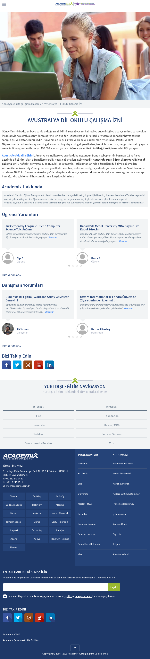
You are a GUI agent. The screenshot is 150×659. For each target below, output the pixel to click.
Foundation (111, 416)
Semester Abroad (87, 534)
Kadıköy (60, 496)
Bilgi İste (116, 534)
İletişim (116, 544)
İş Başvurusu (119, 514)
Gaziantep (37, 530)
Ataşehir (60, 504)
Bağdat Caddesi (14, 504)
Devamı (53, 237)
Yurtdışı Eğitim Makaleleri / (29, 104)
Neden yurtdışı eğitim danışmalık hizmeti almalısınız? (114, 202)
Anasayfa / (8, 104)
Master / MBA (112, 425)
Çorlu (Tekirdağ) (60, 521)
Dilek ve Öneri (119, 524)
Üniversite (38, 425)
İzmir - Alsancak (60, 513)
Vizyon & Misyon (120, 483)
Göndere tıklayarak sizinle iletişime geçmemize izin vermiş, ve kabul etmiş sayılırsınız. (61, 596)
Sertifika (38, 434)
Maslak (14, 513)
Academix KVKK (11, 634)
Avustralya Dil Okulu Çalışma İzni (64, 104)
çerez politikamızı (83, 596)
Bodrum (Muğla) (60, 538)
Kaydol (114, 587)
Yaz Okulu (111, 407)
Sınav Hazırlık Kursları (38, 443)
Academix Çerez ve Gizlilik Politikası (21, 640)
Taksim (14, 496)
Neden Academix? (121, 473)
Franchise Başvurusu (123, 503)
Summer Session (111, 434)
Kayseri (14, 530)
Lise (38, 416)
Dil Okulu (38, 407)
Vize (111, 443)
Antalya (60, 530)
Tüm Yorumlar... (11, 275)
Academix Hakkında (122, 463)
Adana (14, 538)
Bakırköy (37, 504)
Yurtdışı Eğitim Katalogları (126, 493)
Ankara (37, 513)
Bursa (37, 521)
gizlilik (68, 596)
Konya (37, 538)
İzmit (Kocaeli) (13, 521)
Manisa (14, 547)
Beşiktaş (37, 496)
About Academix (121, 554)
